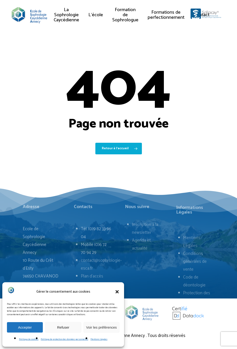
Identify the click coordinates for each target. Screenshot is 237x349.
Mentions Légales (98, 339)
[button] (117, 291)
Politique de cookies (28, 339)
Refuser (63, 327)
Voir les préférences (101, 327)
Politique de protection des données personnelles (64, 339)
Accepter (25, 327)
